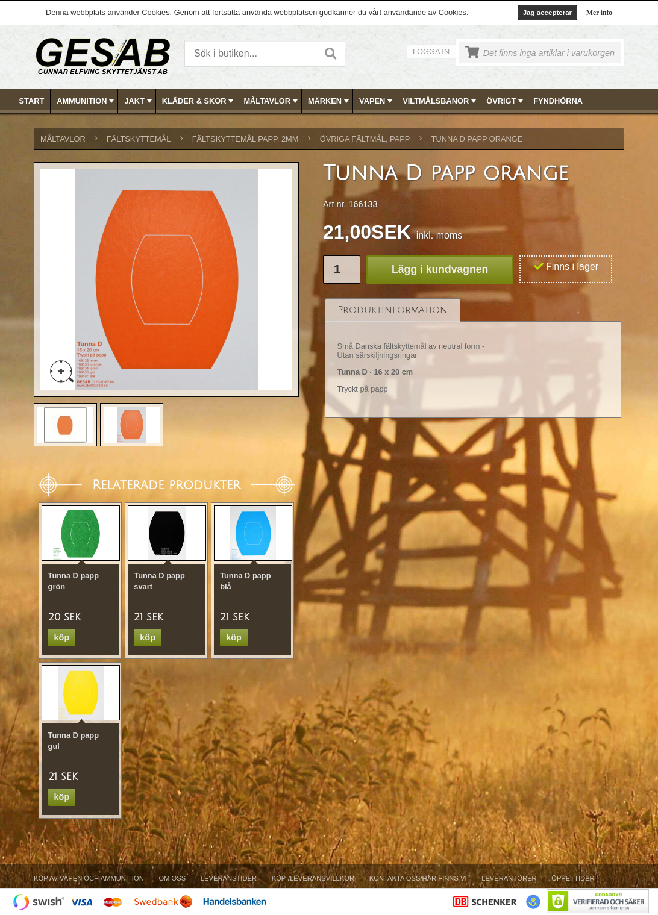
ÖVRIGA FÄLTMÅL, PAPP (365, 138)
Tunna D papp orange (477, 138)
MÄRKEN (329, 101)
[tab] (392, 310)
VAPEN (377, 101)
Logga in (431, 51)
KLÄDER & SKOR (199, 101)
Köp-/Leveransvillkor (313, 878)
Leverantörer (508, 878)
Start (32, 100)
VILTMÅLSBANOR (440, 101)
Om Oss (172, 878)
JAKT (139, 101)
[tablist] (473, 358)
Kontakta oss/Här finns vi (418, 878)
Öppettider (572, 878)
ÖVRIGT (505, 101)
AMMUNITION (86, 101)
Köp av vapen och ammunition (89, 878)
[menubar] (329, 101)
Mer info (599, 12)
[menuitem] (32, 101)
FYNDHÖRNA (558, 100)
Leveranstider (229, 878)
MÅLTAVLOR (271, 101)
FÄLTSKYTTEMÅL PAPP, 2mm (245, 138)
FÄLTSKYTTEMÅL (139, 138)
